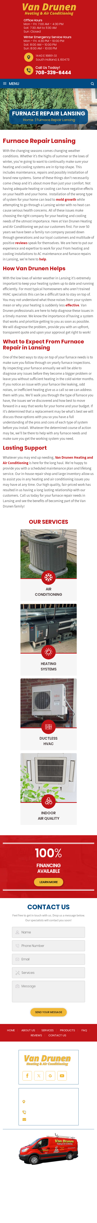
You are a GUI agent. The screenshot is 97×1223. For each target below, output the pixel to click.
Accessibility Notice (54, 1208)
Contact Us (57, 1035)
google (50, 1075)
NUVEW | (14, 1203)
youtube (62, 1075)
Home (11, 1030)
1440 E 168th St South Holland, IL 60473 (52, 58)
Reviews (36, 1035)
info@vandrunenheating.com (53, 1119)
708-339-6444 (53, 72)
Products (67, 1030)
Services (47, 1030)
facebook (27, 1075)
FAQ (84, 1030)
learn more (49, 882)
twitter (39, 1075)
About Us (28, 1030)
